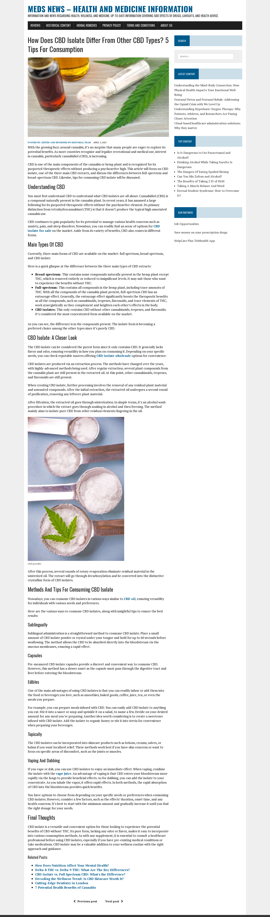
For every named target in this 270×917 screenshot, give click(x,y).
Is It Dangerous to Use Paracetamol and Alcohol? (211, 153)
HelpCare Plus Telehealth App (195, 236)
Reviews (33, 25)
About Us (164, 25)
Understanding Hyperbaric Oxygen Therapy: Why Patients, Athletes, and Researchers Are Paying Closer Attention (208, 114)
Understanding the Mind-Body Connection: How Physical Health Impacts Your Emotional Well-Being (207, 90)
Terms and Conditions (139, 25)
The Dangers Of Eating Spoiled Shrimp (204, 167)
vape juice (56, 766)
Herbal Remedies (85, 25)
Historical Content (56, 25)
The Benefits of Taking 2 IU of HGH (201, 177)
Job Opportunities (187, 219)
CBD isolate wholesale (112, 348)
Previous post (85, 894)
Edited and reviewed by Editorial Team (64, 143)
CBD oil (128, 591)
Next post (114, 894)
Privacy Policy (110, 25)
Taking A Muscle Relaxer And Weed (201, 181)
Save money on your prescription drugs (201, 228)
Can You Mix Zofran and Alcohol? (200, 172)
